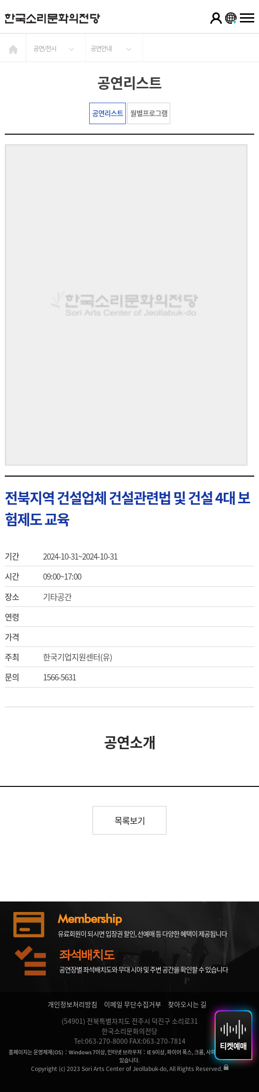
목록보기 (129, 820)
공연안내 (101, 48)
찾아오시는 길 (187, 1004)
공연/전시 (44, 48)
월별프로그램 (148, 113)
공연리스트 (107, 113)
